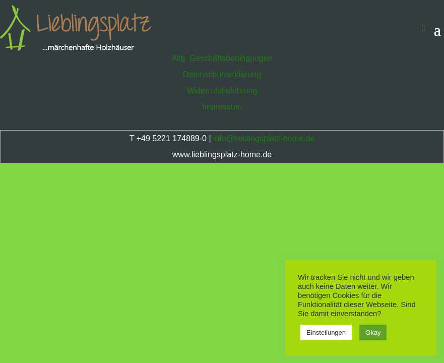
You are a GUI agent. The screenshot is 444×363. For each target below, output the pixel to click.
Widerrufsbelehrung (222, 90)
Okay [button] (372, 332)
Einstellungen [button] (326, 332)
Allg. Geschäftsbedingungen (221, 58)
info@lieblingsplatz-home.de (263, 138)
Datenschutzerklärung (222, 74)
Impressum (222, 106)
